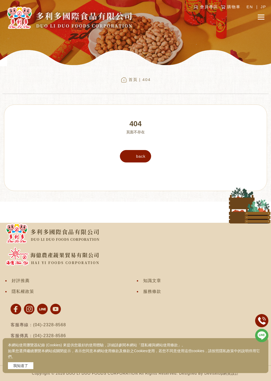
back (141, 156)
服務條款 (152, 291)
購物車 (234, 6)
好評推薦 (21, 280)
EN (249, 6)
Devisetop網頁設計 (221, 373)
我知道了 (20, 366)
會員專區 (209, 6)
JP (263, 6)
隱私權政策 (23, 291)
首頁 (133, 79)
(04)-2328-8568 (49, 325)
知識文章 (152, 280)
